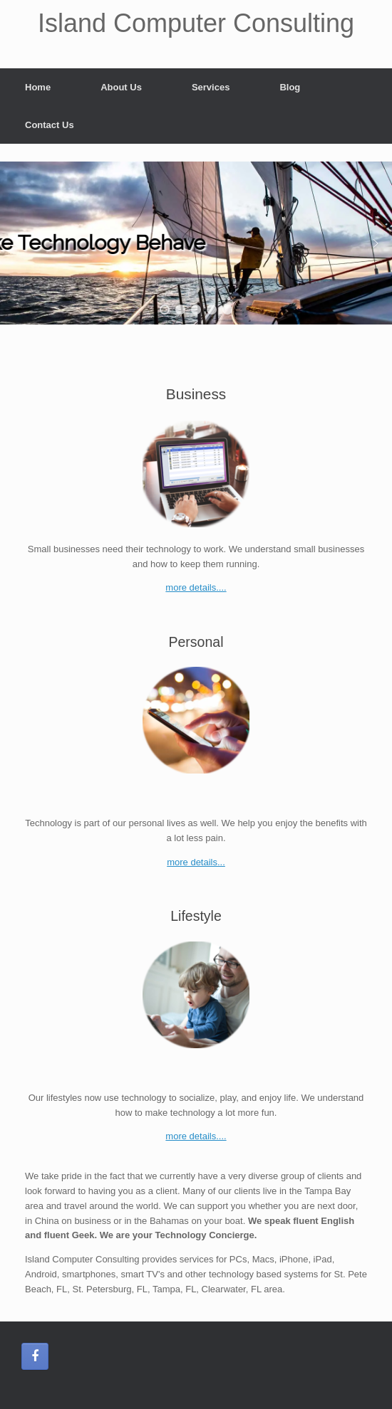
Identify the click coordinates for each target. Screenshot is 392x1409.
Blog (289, 87)
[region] (196, 243)
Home (38, 87)
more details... (196, 862)
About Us (121, 87)
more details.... (195, 587)
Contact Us (49, 125)
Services (211, 87)
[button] (16, 243)
